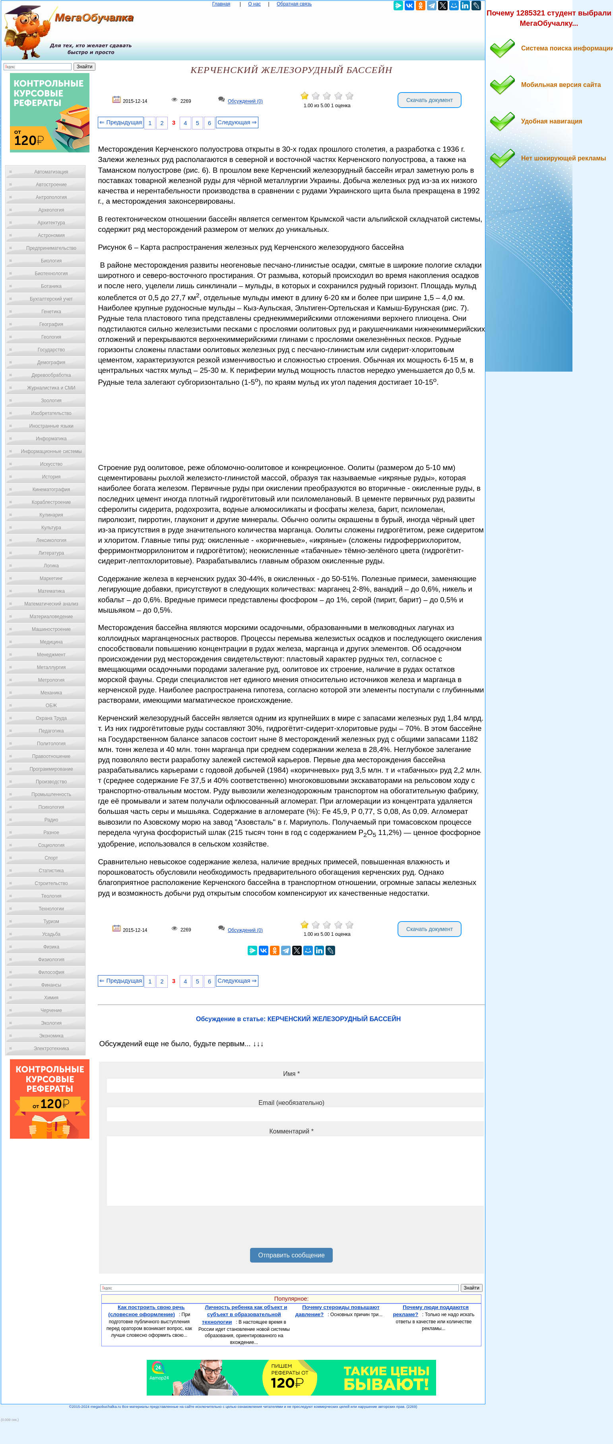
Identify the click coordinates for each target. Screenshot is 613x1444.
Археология (51, 210)
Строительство (51, 883)
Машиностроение (51, 629)
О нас (254, 4)
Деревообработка (51, 375)
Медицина (51, 642)
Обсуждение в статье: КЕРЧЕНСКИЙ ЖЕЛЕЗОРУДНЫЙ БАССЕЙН (298, 1019)
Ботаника (51, 286)
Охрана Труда (51, 718)
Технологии (51, 909)
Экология (51, 1023)
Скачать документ (429, 100)
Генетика (51, 311)
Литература (51, 553)
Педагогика (51, 731)
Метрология (51, 680)
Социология (51, 845)
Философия (51, 972)
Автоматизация (51, 172)
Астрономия (51, 235)
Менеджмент (51, 654)
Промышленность (51, 794)
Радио (51, 820)
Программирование (51, 769)
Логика (51, 566)
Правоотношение (51, 756)
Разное (51, 832)
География (51, 324)
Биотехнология (51, 273)
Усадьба (51, 934)
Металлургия (51, 667)
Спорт (51, 858)
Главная (221, 4)
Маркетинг (51, 578)
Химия (51, 998)
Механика (51, 693)
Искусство (51, 464)
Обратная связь (294, 4)
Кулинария (51, 515)
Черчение (51, 1010)
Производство (51, 782)
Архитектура (51, 223)
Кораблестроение (51, 502)
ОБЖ (51, 705)
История (51, 477)
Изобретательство (51, 413)
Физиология (51, 959)
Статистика (51, 870)
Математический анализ (51, 604)
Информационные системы (51, 451)
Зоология (51, 400)
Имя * (291, 1073)
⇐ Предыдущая (120, 122)
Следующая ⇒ (237, 122)
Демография (51, 362)
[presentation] (167, 1229)
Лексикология (51, 540)
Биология (51, 261)
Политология (51, 743)
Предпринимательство (51, 248)
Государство (51, 350)
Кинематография (51, 489)
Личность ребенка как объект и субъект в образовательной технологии (244, 1314)
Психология (51, 807)
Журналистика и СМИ (51, 388)
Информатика (51, 438)
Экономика (51, 1036)
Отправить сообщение (291, 1255)
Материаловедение (51, 616)
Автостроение (51, 184)
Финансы (51, 985)
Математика (51, 591)
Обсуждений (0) (245, 101)
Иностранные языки (51, 426)
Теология (51, 896)
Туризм (51, 921)
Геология (51, 337)
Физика (51, 947)
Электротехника (51, 1048)
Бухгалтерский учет (51, 299)
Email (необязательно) (291, 1102)
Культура (51, 527)
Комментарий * (291, 1131)
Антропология (51, 197)
